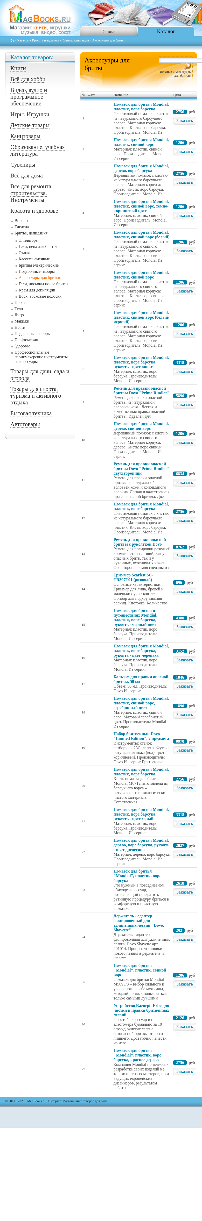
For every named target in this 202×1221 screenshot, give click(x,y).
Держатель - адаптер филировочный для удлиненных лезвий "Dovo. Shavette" (139, 923)
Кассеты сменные (34, 259)
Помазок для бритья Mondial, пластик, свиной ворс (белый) (142, 234)
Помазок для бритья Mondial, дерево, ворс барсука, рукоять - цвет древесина (141, 845)
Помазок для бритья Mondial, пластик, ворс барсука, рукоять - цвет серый (141, 814)
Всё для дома (26, 175)
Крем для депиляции (37, 290)
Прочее (21, 302)
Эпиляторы (29, 240)
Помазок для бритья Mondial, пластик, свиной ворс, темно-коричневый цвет (141, 206)
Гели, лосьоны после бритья (43, 284)
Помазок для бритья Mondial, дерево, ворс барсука (141, 168)
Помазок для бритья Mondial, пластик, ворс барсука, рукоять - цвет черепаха (141, 651)
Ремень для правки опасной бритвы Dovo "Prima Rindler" (142, 390)
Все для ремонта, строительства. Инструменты (31, 193)
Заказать (184, 120)
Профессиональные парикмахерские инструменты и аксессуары (41, 357)
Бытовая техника (31, 413)
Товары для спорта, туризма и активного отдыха (35, 396)
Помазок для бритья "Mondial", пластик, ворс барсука (137, 876)
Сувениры (22, 164)
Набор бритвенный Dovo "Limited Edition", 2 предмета (141, 736)
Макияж (22, 321)
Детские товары (30, 125)
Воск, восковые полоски (40, 296)
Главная (108, 31)
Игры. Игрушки (29, 114)
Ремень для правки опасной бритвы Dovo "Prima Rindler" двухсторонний (142, 468)
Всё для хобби (27, 79)
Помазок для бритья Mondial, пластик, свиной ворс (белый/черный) (141, 317)
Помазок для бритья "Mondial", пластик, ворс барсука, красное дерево (137, 1055)
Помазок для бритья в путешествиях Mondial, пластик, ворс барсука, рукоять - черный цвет (135, 617)
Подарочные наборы (37, 271)
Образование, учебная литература (37, 150)
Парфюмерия (26, 340)
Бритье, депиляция (75, 40)
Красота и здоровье (45, 40)
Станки (25, 253)
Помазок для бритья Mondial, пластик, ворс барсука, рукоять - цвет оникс (141, 362)
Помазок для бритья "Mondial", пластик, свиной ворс (140, 970)
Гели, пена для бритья (38, 246)
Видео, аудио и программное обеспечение (28, 97)
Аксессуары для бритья (39, 277)
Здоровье (23, 346)
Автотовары (25, 424)
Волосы (21, 220)
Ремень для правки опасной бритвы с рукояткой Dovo (140, 541)
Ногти (20, 327)
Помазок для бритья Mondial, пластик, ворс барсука (141, 106)
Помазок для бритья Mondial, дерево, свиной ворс (141, 426)
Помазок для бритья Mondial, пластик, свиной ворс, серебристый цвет (141, 703)
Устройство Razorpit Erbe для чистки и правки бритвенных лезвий (141, 1010)
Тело (19, 308)
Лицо (19, 315)
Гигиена (22, 227)
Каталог (166, 31)
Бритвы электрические (39, 265)
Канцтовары (25, 136)
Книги (18, 68)
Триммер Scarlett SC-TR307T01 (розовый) (133, 577)
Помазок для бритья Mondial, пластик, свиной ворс (141, 142)
